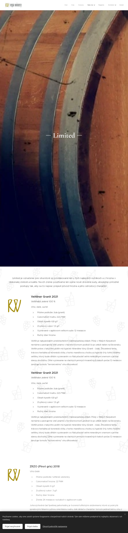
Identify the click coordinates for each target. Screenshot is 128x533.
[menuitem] (97, 5)
